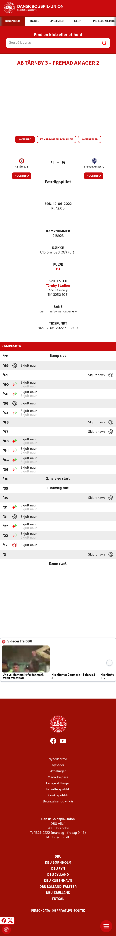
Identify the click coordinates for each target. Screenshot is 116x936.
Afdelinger (58, 771)
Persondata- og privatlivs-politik (58, 911)
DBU (58, 856)
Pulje (58, 264)
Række (58, 248)
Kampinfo (24, 139)
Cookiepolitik (58, 795)
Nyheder (58, 765)
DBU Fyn (58, 868)
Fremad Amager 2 (94, 167)
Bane (58, 307)
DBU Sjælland (58, 893)
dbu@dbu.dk (60, 837)
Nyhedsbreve (58, 759)
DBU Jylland (58, 874)
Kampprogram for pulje (56, 139)
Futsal (58, 899)
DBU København (58, 881)
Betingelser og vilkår (58, 801)
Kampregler (89, 139)
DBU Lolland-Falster (58, 887)
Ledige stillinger (58, 783)
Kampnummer (58, 231)
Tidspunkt (58, 323)
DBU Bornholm (58, 862)
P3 (58, 269)
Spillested (58, 281)
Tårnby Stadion (58, 286)
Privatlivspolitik (58, 789)
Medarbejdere (58, 777)
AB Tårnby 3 (21, 167)
